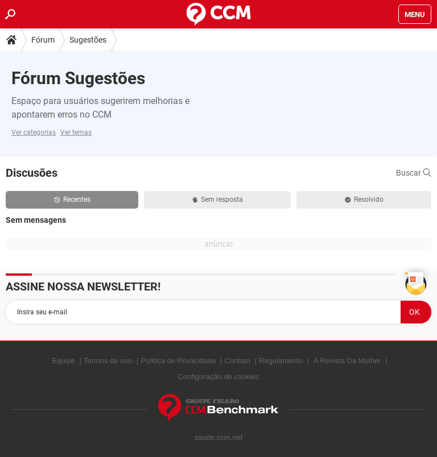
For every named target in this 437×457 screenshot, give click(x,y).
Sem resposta (217, 199)
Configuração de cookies (218, 376)
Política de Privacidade (178, 360)
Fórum (43, 39)
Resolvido (364, 199)
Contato (238, 360)
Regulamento (281, 360)
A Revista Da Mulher (347, 360)
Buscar (413, 172)
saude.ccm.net (219, 437)
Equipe (63, 360)
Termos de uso (108, 360)
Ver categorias (33, 132)
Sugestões (87, 39)
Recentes (72, 199)
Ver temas (76, 132)
